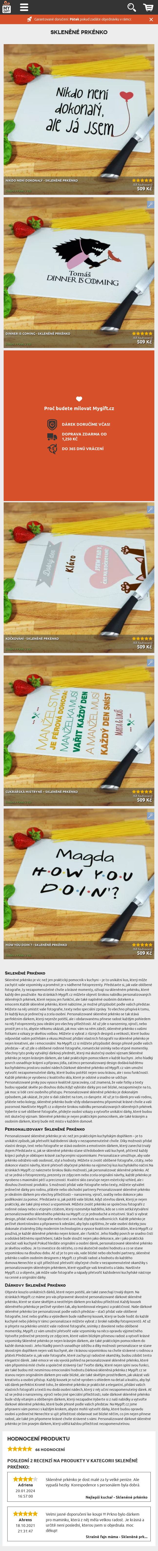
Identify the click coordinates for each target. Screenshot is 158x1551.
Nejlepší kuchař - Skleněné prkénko (117, 1497)
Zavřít (151, 19)
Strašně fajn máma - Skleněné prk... (117, 1537)
